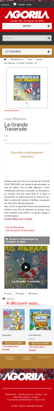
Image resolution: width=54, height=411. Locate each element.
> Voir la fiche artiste (14, 227)
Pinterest (33, 294)
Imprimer (10, 299)
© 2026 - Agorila (18, 406)
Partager (20, 294)
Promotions (10, 395)
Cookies (35, 397)
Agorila (38, 395)
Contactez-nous (25, 395)
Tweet (7, 294)
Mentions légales (22, 397)
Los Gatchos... (35, 335)
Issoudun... (7, 335)
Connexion (5, 5)
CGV (45, 395)
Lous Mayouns (15, 119)
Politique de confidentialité (20, 400)
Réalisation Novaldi (34, 406)
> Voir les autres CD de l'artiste (19, 230)
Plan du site (39, 400)
